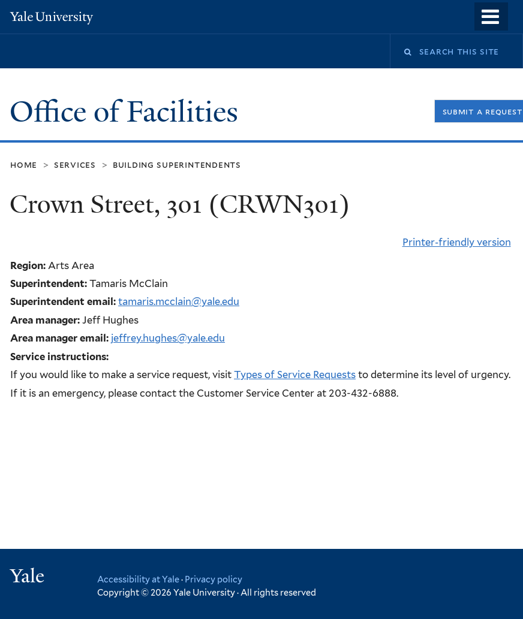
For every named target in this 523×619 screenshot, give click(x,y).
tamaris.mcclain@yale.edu (178, 301)
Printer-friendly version (456, 242)
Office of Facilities (127, 111)
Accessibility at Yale (138, 579)
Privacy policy (213, 579)
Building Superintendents (177, 164)
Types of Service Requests (295, 375)
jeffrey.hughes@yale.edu (168, 338)
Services (75, 164)
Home (23, 164)
